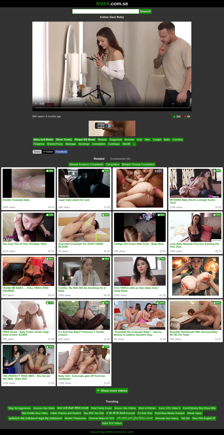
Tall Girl (185, 418)
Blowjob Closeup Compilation (138, 164)
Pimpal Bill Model (85, 139)
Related (99, 158)
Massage (71, 144)
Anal (139, 139)
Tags (102, 432)
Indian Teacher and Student (66, 413)
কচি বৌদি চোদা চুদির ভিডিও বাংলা (134, 418)
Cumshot (177, 139)
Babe (167, 139)
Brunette (129, 139)
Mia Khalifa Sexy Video (35, 413)
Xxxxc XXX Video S (169, 408)
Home (93, 432)
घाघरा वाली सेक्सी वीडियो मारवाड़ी (72, 408)
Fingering (39, 144)
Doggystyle (116, 139)
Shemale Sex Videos (166, 418)
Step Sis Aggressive (19, 408)
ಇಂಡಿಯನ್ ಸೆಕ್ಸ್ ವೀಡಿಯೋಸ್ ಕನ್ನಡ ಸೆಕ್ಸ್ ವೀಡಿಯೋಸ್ (35, 418)
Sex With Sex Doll (94, 413)
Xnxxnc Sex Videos (125, 408)
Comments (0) (120, 158)
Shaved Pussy (55, 144)
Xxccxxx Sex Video (44, 408)
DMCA (110, 432)
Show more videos (112, 390)
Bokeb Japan (194, 413)
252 (177, 116)
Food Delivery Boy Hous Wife (199, 408)
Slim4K (126, 144)
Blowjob (102, 139)
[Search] (105, 11)
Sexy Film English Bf (203, 418)
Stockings (84, 144)
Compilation (98, 144)
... (134, 144)
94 (187, 116)
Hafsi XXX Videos (112, 423)
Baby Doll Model (43, 139)
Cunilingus (114, 144)
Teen (147, 139)
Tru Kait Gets (145, 413)
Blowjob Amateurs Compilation (86, 164)
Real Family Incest (101, 408)
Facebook (61, 151)
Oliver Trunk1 (64, 139)
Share (37, 151)
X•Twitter (48, 151)
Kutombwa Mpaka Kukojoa (169, 413)
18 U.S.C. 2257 (125, 432)
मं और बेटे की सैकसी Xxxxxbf (120, 413)
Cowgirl (157, 139)
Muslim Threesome (75, 418)
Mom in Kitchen (147, 408)
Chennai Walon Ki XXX (101, 418)
